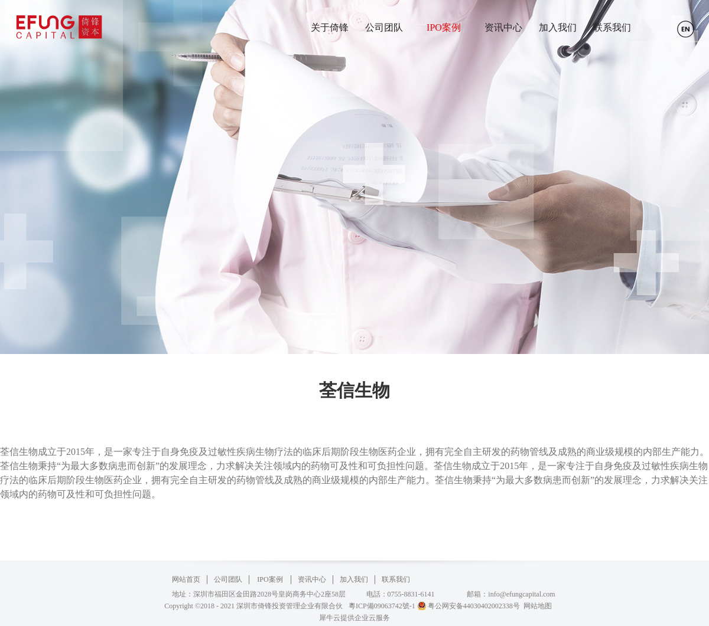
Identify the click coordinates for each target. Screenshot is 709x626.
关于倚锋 (330, 27)
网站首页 (186, 579)
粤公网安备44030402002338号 (474, 606)
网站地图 (536, 606)
